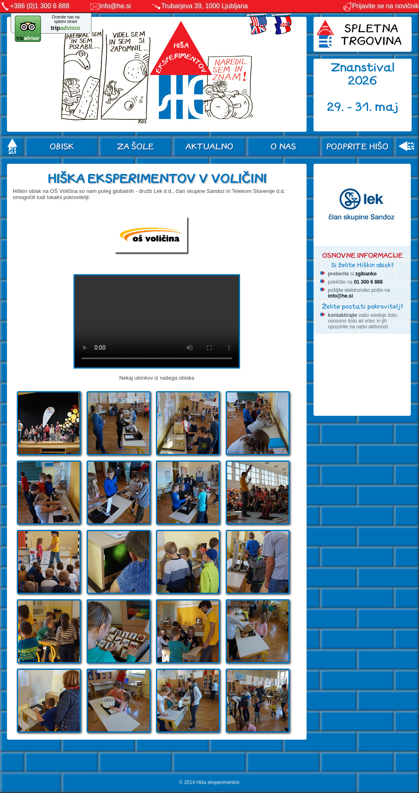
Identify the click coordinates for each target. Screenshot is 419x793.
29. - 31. (351, 107)
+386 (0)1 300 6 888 (40, 5)
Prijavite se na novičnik (380, 5)
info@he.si (115, 5)
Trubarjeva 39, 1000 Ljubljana (204, 5)
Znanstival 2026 (363, 74)
